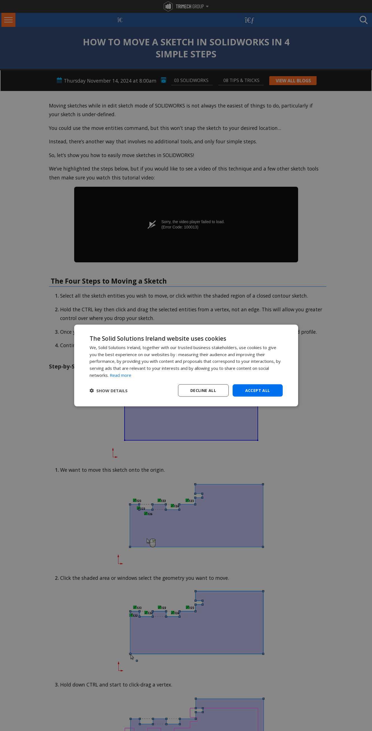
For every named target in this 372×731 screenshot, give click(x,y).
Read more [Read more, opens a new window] (120, 375)
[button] (109, 390)
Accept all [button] (257, 390)
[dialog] (186, 365)
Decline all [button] (203, 390)
